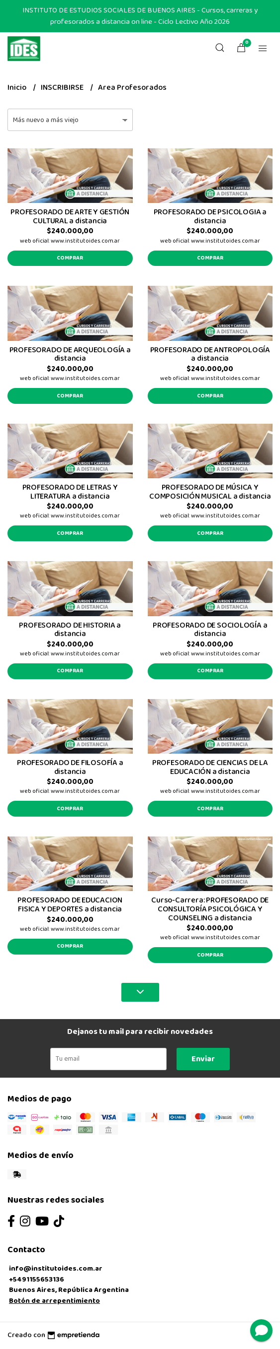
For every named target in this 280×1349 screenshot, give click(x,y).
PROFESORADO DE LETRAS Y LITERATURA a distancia (70, 492)
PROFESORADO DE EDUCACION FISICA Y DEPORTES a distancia (69, 904)
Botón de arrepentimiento (54, 1301)
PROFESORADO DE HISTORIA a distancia (70, 630)
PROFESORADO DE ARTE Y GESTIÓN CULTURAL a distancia (69, 216)
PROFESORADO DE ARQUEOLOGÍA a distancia (70, 354)
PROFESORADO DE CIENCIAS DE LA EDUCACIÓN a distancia (210, 767)
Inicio (17, 87)
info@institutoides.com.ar (55, 1269)
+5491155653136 (36, 1279)
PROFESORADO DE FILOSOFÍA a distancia (70, 767)
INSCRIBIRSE (63, 87)
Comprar (70, 258)
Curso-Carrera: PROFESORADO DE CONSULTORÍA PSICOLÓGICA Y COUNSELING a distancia (210, 909)
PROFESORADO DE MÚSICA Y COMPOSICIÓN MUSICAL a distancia (210, 492)
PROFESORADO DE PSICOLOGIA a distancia (210, 216)
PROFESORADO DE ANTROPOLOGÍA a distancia (210, 354)
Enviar (203, 1059)
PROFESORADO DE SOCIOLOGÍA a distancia (210, 630)
